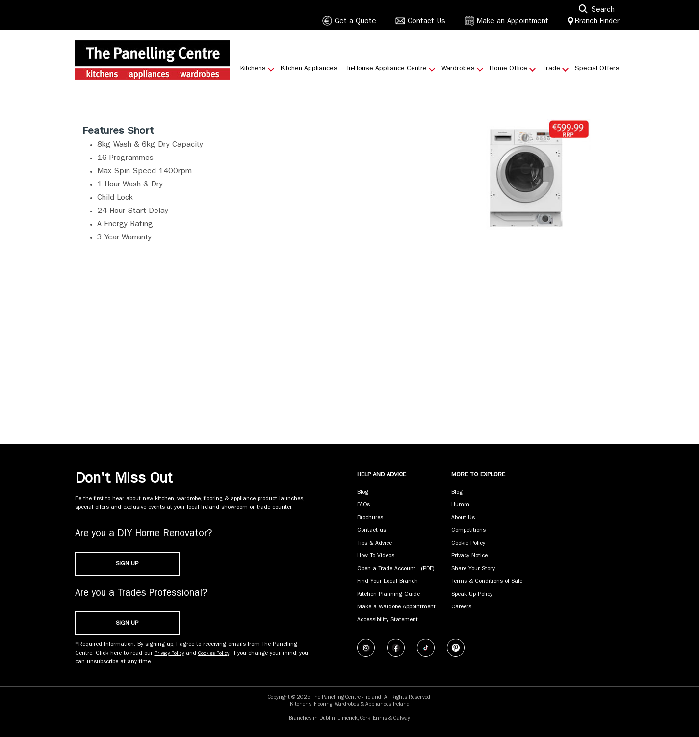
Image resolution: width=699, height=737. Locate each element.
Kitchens (253, 68)
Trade (551, 68)
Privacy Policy (169, 653)
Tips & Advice (374, 544)
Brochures (370, 518)
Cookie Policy (468, 544)
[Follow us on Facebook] (396, 648)
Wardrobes (458, 68)
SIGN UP (127, 564)
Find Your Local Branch (387, 582)
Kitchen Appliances (309, 68)
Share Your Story (473, 569)
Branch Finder (597, 22)
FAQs (363, 505)
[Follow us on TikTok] (426, 648)
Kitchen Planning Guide (388, 595)
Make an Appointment (512, 22)
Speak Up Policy (471, 595)
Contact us (371, 531)
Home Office (508, 68)
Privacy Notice (469, 556)
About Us (463, 518)
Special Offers (597, 68)
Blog (362, 493)
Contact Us (426, 22)
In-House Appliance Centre (387, 68)
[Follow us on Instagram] (366, 648)
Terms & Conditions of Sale (486, 582)
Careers (461, 607)
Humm (460, 505)
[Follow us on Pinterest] (456, 648)
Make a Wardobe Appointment (396, 607)
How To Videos (375, 556)
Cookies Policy (213, 653)
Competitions (468, 531)
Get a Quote (355, 22)
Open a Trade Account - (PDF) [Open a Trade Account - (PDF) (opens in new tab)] (396, 569)
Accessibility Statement (387, 620)
